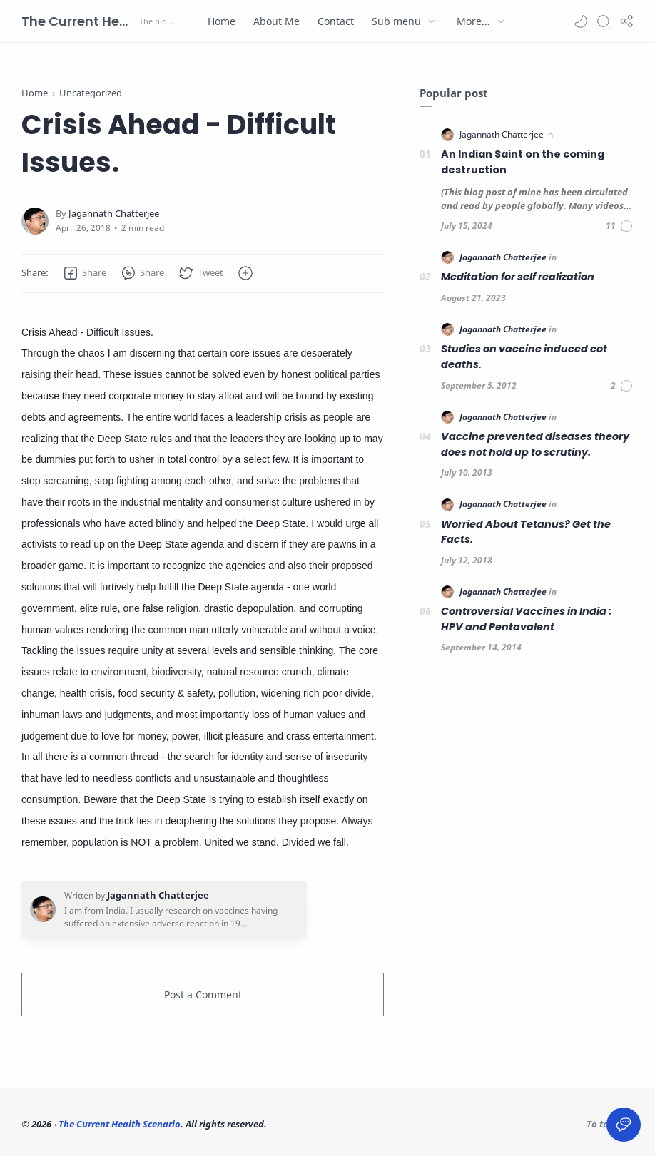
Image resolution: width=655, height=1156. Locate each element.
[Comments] (620, 226)
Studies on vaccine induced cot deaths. (524, 357)
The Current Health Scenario (78, 21)
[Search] (603, 21)
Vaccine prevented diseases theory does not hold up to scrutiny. (535, 444)
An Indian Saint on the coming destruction (522, 162)
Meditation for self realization (517, 277)
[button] (581, 21)
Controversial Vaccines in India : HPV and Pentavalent (526, 619)
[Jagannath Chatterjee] (113, 214)
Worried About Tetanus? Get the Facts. (526, 532)
